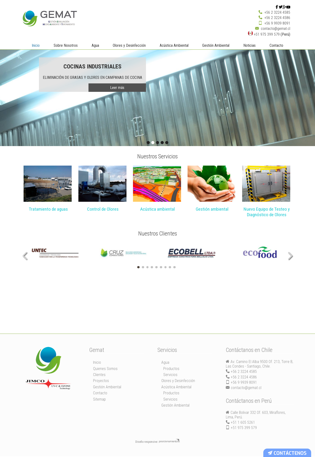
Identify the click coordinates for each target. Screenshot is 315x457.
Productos (171, 369)
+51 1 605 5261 (243, 423)
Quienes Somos (105, 369)
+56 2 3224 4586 (277, 17)
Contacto (276, 45)
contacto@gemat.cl (275, 28)
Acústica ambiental (157, 209)
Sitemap (99, 399)
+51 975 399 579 (264, 34)
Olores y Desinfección (129, 45)
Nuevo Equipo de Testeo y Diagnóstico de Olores (267, 212)
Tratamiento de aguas (48, 209)
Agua (95, 45)
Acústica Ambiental (174, 45)
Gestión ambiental (212, 209)
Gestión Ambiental (215, 45)
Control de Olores (103, 209)
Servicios (170, 375)
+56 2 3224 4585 (277, 12)
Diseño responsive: (146, 442)
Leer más (117, 87)
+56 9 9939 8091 (277, 23)
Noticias (249, 45)
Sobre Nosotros (66, 45)
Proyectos (101, 381)
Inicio (36, 45)
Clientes (99, 375)
